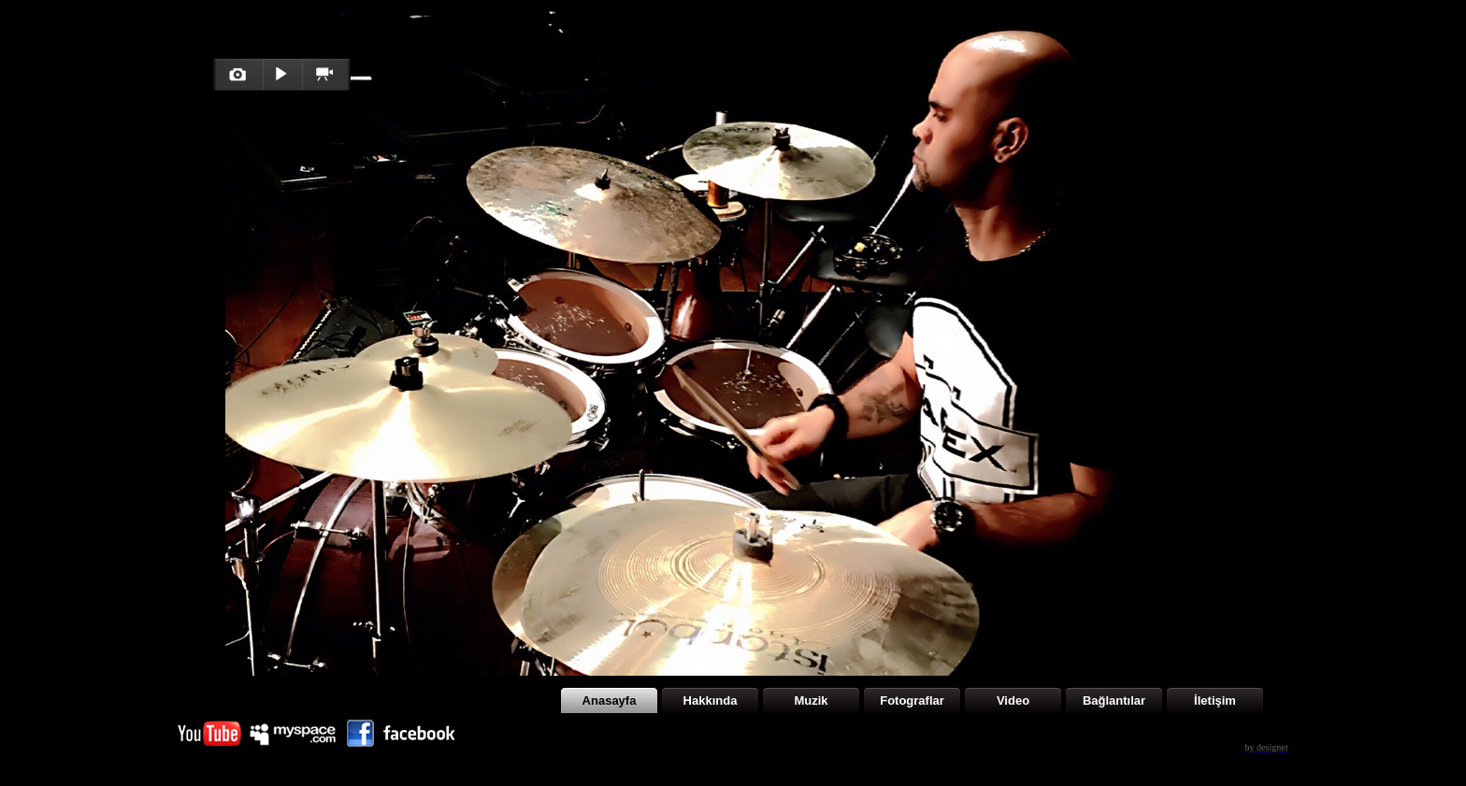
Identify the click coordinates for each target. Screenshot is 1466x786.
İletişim (1215, 700)
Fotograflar (912, 700)
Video (1013, 700)
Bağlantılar (1114, 700)
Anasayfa (609, 700)
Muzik (810, 700)
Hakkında (710, 700)
